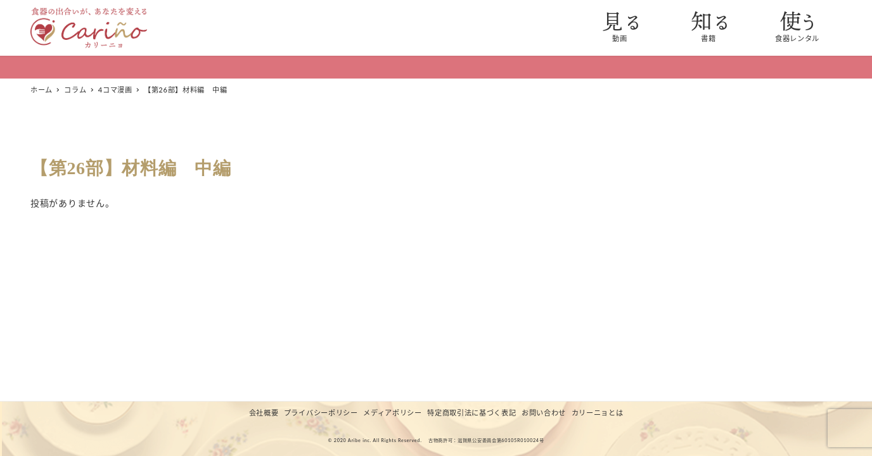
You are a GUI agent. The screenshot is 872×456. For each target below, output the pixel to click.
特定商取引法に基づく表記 (471, 412)
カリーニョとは (598, 412)
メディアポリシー (392, 412)
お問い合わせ (544, 412)
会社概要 (264, 412)
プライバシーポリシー (321, 412)
